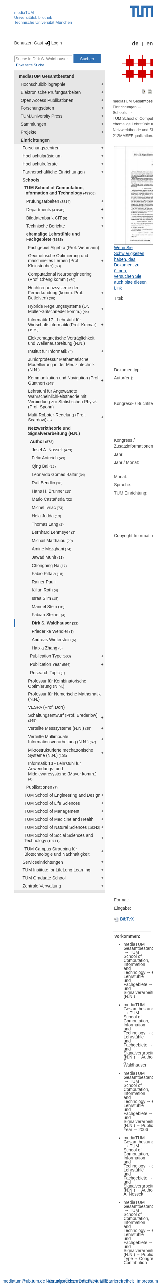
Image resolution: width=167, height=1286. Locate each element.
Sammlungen (33, 124)
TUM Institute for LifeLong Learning (56, 869)
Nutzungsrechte (61, 1281)
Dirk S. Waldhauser (55, 622)
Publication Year (50, 664)
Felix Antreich (48, 457)
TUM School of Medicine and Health (59, 819)
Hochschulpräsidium (42, 155)
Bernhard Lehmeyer (53, 532)
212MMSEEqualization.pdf (135, 136)
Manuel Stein (48, 606)
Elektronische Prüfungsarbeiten (51, 92)
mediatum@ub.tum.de (23, 1281)
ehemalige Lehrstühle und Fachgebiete (53, 237)
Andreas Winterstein (54, 639)
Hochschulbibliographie (43, 84)
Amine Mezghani (51, 548)
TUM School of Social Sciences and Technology (58, 838)
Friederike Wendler (53, 631)
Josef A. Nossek (52, 449)
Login (53, 42)
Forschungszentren (41, 147)
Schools (31, 179)
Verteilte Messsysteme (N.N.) (59, 728)
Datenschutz (91, 1281)
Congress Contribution (140, 1260)
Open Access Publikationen (47, 100)
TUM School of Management (51, 811)
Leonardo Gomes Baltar (58, 474)
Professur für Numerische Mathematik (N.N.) (64, 696)
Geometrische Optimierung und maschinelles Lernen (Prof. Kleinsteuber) (58, 261)
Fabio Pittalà (47, 573)
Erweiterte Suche (30, 65)
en (150, 43)
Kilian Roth (45, 589)
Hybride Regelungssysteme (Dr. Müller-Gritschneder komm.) (58, 309)
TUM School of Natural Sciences (62, 827)
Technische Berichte (45, 225)
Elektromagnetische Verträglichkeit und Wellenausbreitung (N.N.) (61, 341)
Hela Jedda (46, 515)
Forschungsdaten (37, 108)
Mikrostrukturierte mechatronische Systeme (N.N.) (60, 753)
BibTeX (124, 918)
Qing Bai (44, 466)
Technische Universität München (43, 22)
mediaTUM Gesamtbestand (46, 76)
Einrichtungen (35, 140)
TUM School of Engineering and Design (62, 795)
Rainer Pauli (43, 581)
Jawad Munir (48, 557)
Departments (45, 209)
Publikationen (42, 787)
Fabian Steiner (48, 614)
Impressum (147, 1281)
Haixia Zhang (47, 647)
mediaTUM (24, 12)
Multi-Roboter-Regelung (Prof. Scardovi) (57, 417)
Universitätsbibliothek (33, 17)
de (135, 43)
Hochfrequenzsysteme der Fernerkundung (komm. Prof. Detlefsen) (55, 293)
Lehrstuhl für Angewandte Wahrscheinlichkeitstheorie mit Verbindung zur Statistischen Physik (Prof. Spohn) (62, 399)
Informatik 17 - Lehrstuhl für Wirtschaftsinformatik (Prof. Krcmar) (62, 324)
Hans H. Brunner (51, 491)
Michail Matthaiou (52, 540)
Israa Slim (45, 598)
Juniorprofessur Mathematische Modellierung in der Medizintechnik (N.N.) (61, 364)
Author (41, 441)
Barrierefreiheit (120, 1281)
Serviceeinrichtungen (43, 862)
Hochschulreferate (40, 163)
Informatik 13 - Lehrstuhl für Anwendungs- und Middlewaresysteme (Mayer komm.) (62, 771)
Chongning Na (49, 565)
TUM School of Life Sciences (52, 803)
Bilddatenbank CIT (46, 217)
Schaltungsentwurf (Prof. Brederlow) (63, 717)
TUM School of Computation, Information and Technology (60, 190)
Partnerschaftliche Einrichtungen (54, 171)
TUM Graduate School (44, 877)
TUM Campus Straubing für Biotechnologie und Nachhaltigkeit (57, 851)
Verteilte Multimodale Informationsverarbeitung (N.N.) (62, 739)
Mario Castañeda (52, 499)
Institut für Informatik (50, 351)
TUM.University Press (41, 116)
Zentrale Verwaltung (42, 885)
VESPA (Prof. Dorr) (46, 707)
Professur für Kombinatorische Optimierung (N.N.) (57, 683)
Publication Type (50, 655)
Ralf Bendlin (47, 482)
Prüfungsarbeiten (48, 201)
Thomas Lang (48, 524)
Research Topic (47, 672)
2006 (143, 1129)
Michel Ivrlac (47, 507)
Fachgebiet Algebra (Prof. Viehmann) (63, 247)
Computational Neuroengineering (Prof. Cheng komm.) (59, 277)
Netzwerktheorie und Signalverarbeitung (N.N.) (54, 431)
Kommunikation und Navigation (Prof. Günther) (64, 380)
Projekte (28, 132)
